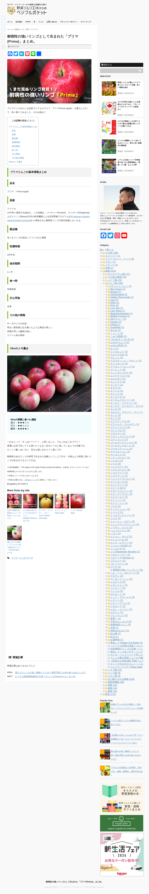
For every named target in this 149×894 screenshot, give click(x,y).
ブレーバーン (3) (119, 564)
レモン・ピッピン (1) (121, 609)
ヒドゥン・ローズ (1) (121, 536)
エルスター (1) (117, 379)
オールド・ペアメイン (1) (123, 403)
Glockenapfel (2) (118, 294)
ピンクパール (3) (119, 539)
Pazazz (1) (115, 322)
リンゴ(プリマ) (26, 558)
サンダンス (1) (117, 454)
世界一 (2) (115, 618)
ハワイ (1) (115, 533)
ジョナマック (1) (119, 476)
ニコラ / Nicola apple (76, 511)
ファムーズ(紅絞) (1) (121, 545)
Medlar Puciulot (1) (120, 316)
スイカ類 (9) (114, 673)
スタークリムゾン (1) (121, 491)
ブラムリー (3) (117, 561)
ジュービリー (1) (119, 467)
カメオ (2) (115, 409)
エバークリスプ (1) (120, 376)
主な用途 (16, 154)
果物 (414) (110, 271)
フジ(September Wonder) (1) (125, 551)
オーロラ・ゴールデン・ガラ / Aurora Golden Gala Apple (46, 514)
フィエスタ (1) (117, 548)
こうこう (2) (116, 333)
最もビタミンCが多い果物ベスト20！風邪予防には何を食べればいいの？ (50, 672)
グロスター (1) (117, 433)
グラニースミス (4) (120, 427)
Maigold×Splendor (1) (121, 313)
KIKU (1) (114, 302)
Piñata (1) (115, 324)
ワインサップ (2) (119, 615)
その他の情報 (18, 158)
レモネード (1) (117, 606)
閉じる (110, 250)
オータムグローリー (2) (122, 400)
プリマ (14, 558)
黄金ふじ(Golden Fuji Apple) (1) (126, 643)
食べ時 (15, 150)
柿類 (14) (112, 685)
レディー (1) (116, 600)
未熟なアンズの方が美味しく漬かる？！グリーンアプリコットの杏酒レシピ (127, 708)
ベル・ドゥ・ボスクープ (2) (124, 573)
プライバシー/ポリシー (69, 22)
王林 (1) (114, 627)
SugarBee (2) (117, 327)
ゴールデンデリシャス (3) (123, 442)
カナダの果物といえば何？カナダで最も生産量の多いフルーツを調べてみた (129, 123)
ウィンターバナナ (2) (121, 373)
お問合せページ (30, 480)
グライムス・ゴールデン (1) (124, 424)
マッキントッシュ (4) (121, 579)
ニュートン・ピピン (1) (122, 521)
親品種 (15, 138)
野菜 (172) (110, 694)
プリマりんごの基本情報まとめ (23, 127)
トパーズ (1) (116, 512)
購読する (106, 65)
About (28, 22)
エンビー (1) (116, 385)
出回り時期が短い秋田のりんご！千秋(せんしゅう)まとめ (14, 514)
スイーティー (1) (119, 485)
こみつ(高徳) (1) (118, 336)
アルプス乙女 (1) (119, 354)
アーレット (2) (117, 369)
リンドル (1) (116, 591)
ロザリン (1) (116, 612)
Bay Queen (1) (117, 289)
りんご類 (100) (115, 283)
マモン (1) (110, 262)
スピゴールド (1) (119, 497)
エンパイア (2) (117, 382)
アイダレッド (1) (119, 351)
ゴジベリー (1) (112, 256)
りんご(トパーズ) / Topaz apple (126, 667)
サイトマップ (86, 22)
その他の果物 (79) (117, 277)
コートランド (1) (119, 439)
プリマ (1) (115, 567)
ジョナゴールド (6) (120, 470)
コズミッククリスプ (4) (122, 436)
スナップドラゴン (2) (121, 494)
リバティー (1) (117, 588)
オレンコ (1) (116, 394)
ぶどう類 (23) (115, 280)
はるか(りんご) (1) (119, 342)
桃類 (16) (112, 688)
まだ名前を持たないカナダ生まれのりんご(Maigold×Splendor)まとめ (30, 515)
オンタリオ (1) (117, 397)
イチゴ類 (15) (115, 670)
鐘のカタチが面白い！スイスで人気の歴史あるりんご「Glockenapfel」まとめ (14, 547)
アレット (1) (116, 357)
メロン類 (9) (114, 676)
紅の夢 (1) (115, 633)
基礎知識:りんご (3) (120, 624)
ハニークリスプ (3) (120, 530)
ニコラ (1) (115, 518)
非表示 (31, 121)
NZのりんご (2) (118, 319)
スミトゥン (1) (117, 500)
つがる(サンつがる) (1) (122, 339)
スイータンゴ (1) (119, 482)
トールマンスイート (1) (122, 515)
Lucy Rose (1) (117, 311)
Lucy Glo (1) (116, 308)
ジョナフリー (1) (119, 473)
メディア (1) (111, 265)
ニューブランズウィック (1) (124, 524)
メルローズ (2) (117, 582)
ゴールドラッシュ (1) (121, 448)
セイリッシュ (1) (119, 503)
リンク (40, 22)
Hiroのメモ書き (16, 162)
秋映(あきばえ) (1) (119, 630)
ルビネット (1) (117, 594)
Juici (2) (114, 300)
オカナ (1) (115, 388)
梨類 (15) (112, 691)
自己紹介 (19, 22)
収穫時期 (16, 142)
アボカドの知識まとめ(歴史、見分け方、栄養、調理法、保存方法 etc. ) (127, 771)
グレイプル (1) (117, 430)
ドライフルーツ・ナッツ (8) (119, 259)
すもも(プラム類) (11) (119, 274)
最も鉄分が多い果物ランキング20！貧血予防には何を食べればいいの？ (126, 755)
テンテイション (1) (120, 509)
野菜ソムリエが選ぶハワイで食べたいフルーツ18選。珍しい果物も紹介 (129, 84)
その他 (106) (111, 253)
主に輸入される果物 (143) (121, 679)
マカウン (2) (116, 576)
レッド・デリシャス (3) (122, 597)
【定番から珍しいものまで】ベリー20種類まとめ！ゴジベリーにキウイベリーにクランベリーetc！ (127, 739)
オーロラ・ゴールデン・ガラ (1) (127, 406)
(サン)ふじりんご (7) (121, 286)
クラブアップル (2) (120, 421)
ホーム (10, 22)
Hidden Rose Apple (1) (122, 297)
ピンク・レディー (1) (121, 542)
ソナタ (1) (115, 506)
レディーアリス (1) (120, 603)
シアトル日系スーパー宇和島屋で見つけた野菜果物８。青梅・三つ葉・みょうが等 (129, 162)
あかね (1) (115, 330)
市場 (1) (109, 268)
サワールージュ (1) (120, 451)
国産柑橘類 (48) (116, 682)
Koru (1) (114, 305)
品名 (14, 130)
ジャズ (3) (115, 464)
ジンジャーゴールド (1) (122, 479)
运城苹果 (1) (116, 639)
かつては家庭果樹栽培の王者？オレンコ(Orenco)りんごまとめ (45, 676)
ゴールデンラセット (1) (122, 445)
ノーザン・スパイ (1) (121, 527)
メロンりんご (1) (119, 585)
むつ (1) (114, 348)
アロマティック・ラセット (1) (126, 360)
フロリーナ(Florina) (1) (122, 558)
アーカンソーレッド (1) (122, 366)
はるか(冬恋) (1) (118, 345)
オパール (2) (116, 391)
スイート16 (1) (118, 488)
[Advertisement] (31, 586)
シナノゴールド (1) (120, 457)
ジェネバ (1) (116, 460)
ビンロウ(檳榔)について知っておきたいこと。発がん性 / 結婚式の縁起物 (130, 143)
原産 (14, 134)
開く (102, 250)
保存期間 (16, 146)
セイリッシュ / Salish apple (60, 511)
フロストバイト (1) (120, 555)
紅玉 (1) (114, 636)
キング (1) (115, 418)
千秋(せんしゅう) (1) (121, 621)
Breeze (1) (115, 292)
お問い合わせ (51, 22)
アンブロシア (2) (119, 363)
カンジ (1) (115, 415)
